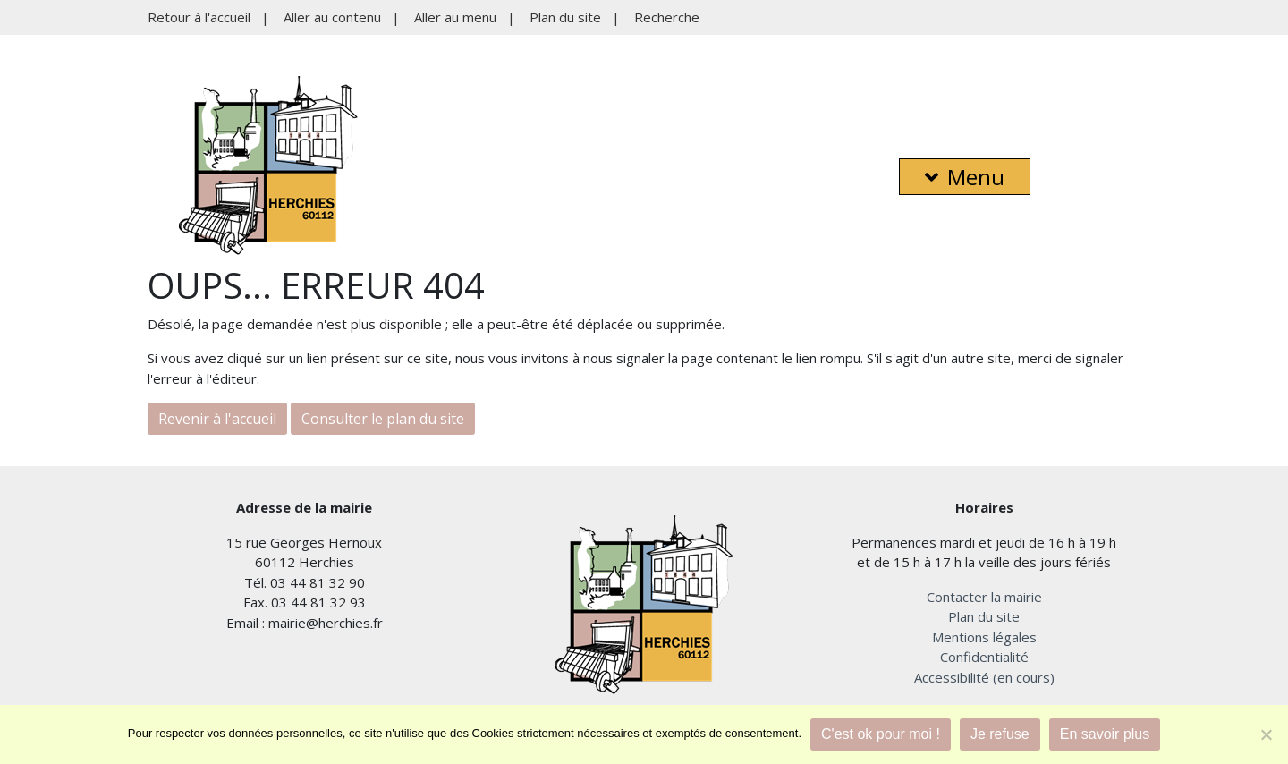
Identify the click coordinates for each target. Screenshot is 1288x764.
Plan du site (565, 17)
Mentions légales (984, 637)
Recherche (666, 17)
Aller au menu (455, 17)
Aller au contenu (332, 17)
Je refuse (1000, 734)
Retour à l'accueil (199, 17)
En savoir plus (1105, 734)
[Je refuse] (1266, 734)
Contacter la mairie (984, 597)
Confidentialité (984, 657)
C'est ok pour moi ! (880, 734)
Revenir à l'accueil (217, 419)
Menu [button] (964, 176)
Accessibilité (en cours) (984, 677)
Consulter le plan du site (382, 419)
